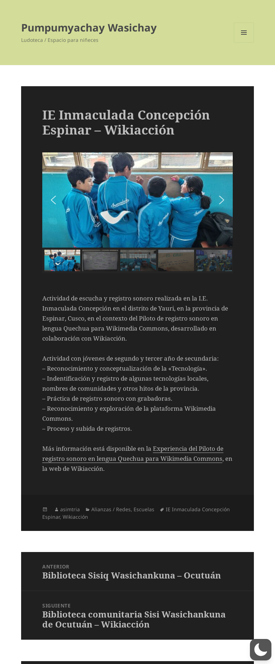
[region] (137, 212)
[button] (53, 200)
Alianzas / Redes (111, 509)
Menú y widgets (244, 42)
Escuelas (144, 509)
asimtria (70, 509)
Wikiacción (75, 516)
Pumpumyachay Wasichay (89, 27)
